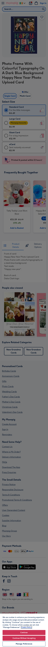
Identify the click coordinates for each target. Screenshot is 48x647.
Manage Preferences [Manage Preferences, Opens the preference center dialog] (24, 644)
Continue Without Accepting (24, 638)
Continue (24, 632)
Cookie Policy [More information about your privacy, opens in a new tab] (26, 627)
